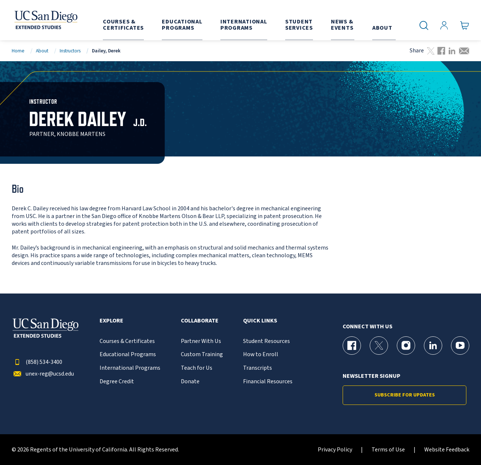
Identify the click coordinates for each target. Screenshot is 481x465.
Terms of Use (388, 450)
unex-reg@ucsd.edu (43, 374)
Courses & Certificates (127, 341)
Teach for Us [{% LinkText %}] (196, 368)
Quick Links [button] (260, 321)
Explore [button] (111, 321)
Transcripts (257, 368)
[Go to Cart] (464, 25)
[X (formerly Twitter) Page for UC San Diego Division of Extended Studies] (379, 345)
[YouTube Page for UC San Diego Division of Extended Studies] (460, 345)
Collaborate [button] (200, 321)
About (42, 50)
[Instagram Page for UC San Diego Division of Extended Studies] (406, 345)
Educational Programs (128, 354)
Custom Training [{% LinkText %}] (202, 354)
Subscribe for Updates (404, 395)
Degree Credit (117, 381)
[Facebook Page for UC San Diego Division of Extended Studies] (352, 345)
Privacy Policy (335, 450)
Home (18, 50)
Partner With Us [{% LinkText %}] (201, 341)
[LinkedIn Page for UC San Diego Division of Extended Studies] (433, 345)
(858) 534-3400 (37, 362)
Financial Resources (267, 381)
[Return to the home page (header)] (45, 20)
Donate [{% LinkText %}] (190, 381)
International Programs (130, 368)
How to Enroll (260, 354)
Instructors (70, 50)
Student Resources (266, 341)
